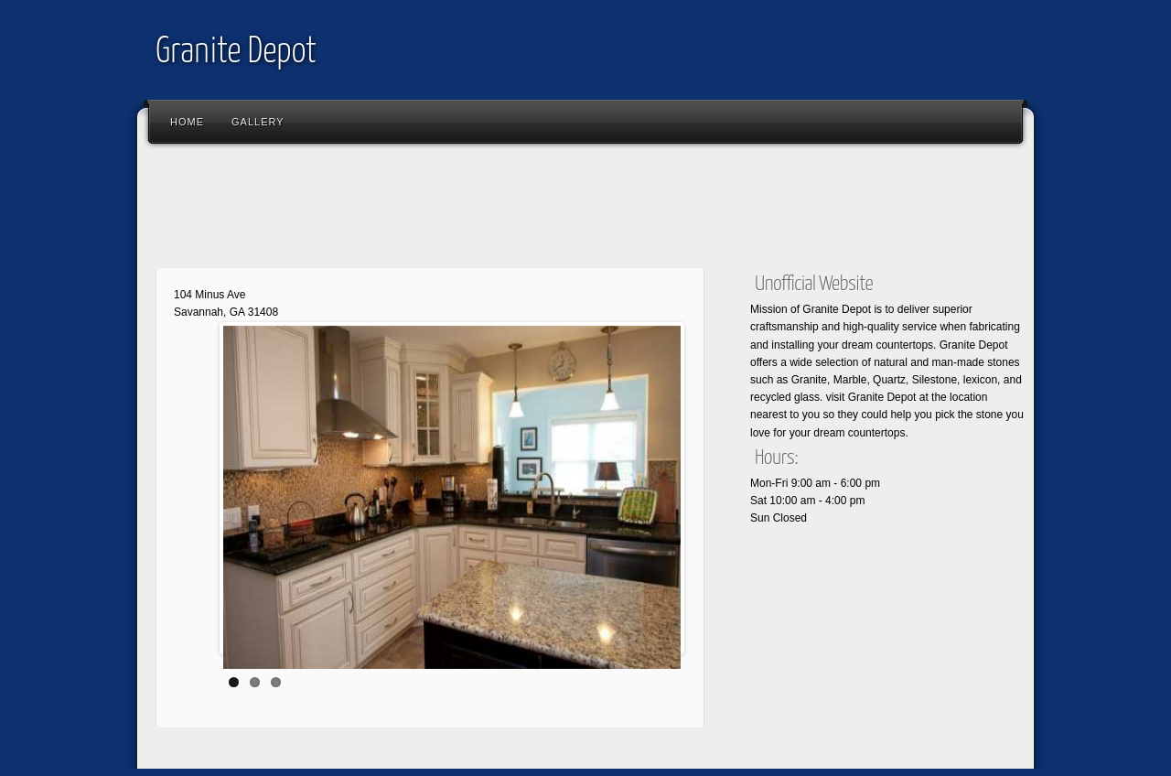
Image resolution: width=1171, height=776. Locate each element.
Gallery (258, 121)
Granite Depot (236, 53)
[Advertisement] (479, 210)
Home (187, 121)
